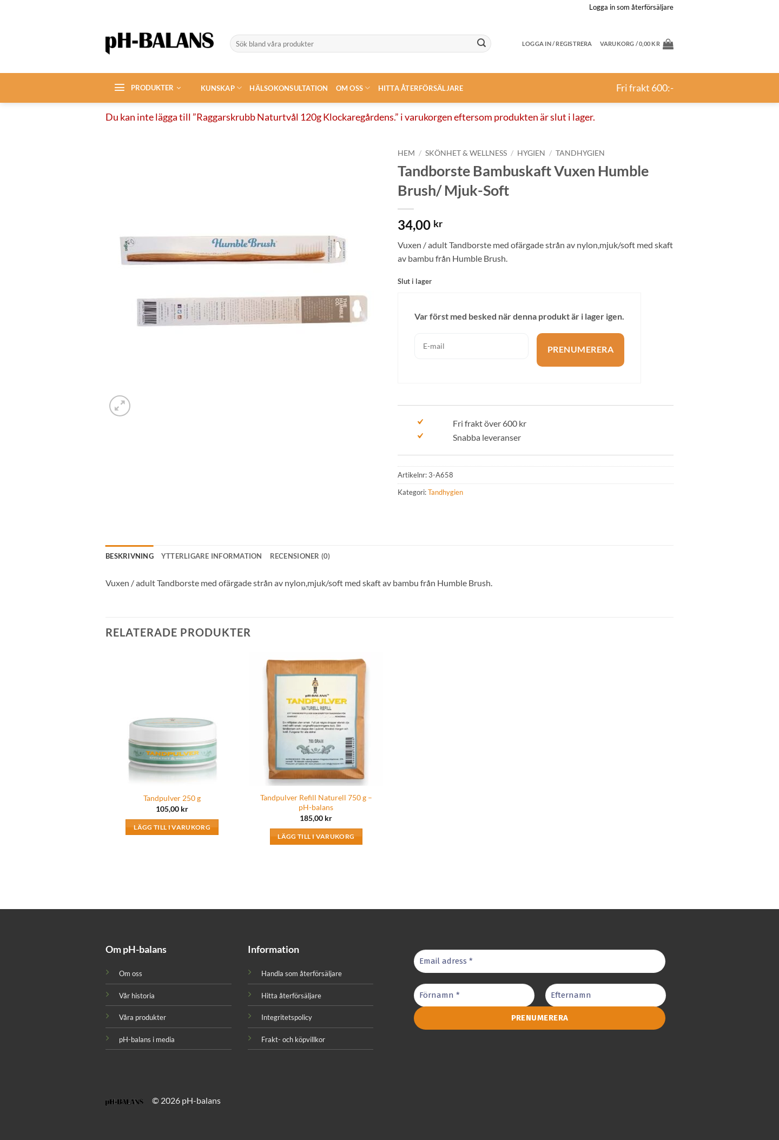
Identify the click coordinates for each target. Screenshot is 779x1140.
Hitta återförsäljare (421, 88)
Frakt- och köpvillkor (293, 1039)
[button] (637, 44)
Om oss (353, 88)
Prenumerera (580, 350)
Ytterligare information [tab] (211, 556)
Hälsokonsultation (288, 88)
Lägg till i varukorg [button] (172, 827)
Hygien (531, 153)
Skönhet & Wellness (466, 153)
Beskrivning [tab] (129, 556)
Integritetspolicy (286, 1017)
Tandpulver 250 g (172, 798)
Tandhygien (580, 153)
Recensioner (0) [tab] (300, 556)
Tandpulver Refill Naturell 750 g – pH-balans (316, 802)
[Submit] (481, 44)
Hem (406, 153)
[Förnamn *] (474, 995)
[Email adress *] (539, 961)
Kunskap (221, 88)
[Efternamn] (605, 995)
